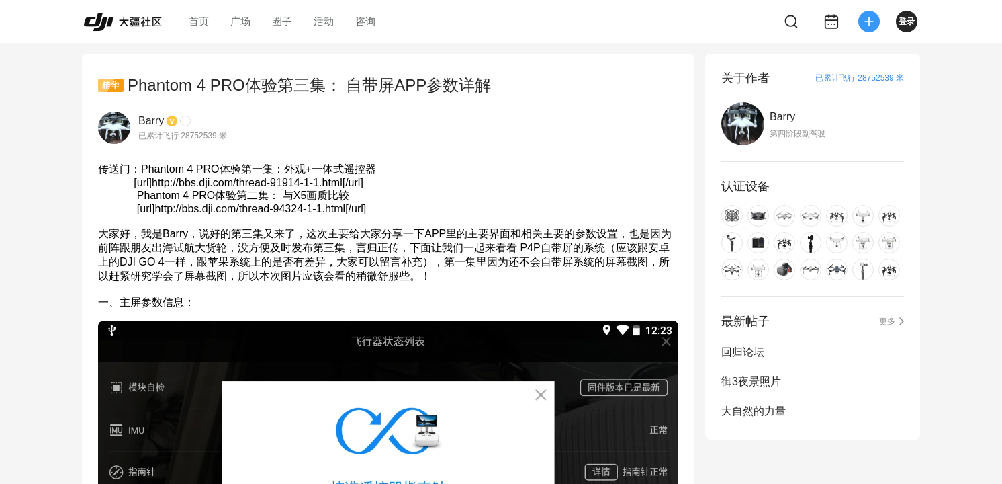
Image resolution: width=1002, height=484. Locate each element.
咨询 (365, 21)
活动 (324, 21)
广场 (240, 21)
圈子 (282, 21)
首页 (199, 21)
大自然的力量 (753, 411)
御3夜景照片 (751, 381)
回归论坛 (742, 352)
